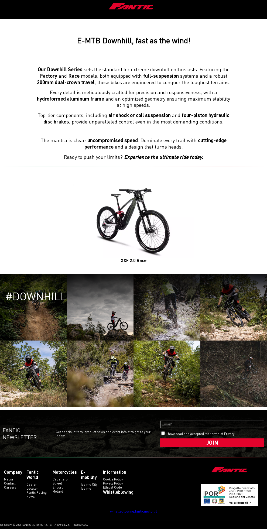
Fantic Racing (36, 492)
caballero (60, 479)
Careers (10, 487)
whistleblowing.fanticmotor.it (133, 511)
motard (58, 491)
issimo (86, 488)
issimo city (89, 484)
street (57, 483)
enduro (58, 487)
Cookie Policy (113, 479)
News (30, 496)
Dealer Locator (32, 486)
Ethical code (112, 487)
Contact (10, 483)
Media (8, 479)
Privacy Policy (113, 483)
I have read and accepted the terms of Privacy (200, 434)
